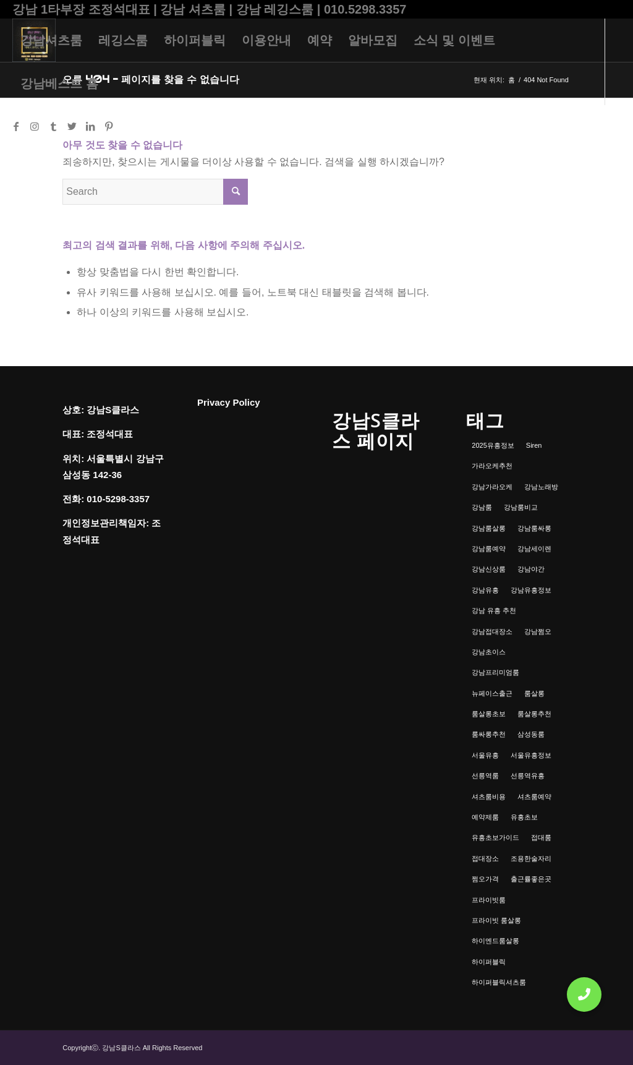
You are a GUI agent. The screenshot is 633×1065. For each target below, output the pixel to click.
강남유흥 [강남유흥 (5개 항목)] (485, 590)
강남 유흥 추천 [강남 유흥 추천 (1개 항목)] (494, 610)
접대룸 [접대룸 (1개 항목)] (541, 837)
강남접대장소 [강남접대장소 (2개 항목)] (492, 631)
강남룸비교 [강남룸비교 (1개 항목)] (521, 507)
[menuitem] (51, 40)
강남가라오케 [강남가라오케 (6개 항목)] (492, 486)
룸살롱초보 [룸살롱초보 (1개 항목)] (489, 713)
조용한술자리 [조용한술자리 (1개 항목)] (531, 858)
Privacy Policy (228, 402)
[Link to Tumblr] (53, 126)
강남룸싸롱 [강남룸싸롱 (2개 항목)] (534, 528)
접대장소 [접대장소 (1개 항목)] (485, 858)
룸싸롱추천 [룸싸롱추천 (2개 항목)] (489, 734)
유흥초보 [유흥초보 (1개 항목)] (524, 817)
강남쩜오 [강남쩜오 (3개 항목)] (537, 631)
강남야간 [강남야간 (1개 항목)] (531, 569)
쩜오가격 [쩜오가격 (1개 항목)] (485, 879)
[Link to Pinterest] (109, 126)
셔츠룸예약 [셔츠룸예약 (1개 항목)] (534, 796)
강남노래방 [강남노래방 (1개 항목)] (541, 486)
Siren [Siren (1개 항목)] (534, 445)
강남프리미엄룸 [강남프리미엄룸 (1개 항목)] (495, 672)
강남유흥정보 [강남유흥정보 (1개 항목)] (531, 590)
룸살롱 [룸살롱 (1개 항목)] (534, 693)
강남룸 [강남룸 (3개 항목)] (482, 507)
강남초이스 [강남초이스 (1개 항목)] (489, 652)
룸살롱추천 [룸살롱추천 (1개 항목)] (534, 713)
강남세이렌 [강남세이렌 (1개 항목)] (534, 548)
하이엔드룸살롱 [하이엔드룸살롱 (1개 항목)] (495, 940)
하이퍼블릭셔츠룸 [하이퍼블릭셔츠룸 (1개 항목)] (499, 982)
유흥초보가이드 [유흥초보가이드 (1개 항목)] (495, 837)
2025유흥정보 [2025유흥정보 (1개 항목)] (493, 445)
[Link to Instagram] (34, 126)
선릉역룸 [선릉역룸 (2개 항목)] (485, 775)
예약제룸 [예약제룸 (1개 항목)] (485, 817)
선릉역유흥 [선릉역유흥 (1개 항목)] (528, 775)
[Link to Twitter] (71, 126)
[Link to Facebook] (16, 126)
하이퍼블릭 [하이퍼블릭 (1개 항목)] (489, 961)
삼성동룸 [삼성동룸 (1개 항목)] (531, 734)
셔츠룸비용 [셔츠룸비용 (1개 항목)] (489, 796)
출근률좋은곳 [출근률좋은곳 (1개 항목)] (531, 879)
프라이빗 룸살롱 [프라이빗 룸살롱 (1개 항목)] (496, 920)
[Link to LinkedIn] (90, 126)
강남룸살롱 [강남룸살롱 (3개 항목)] (489, 528)
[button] (584, 994)
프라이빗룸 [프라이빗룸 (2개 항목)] (489, 900)
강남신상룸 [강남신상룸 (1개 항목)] (489, 569)
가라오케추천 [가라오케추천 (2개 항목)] (492, 465)
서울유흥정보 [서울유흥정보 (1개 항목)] (531, 755)
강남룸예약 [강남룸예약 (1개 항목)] (489, 548)
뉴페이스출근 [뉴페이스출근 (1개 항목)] (492, 693)
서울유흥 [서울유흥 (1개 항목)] (485, 755)
